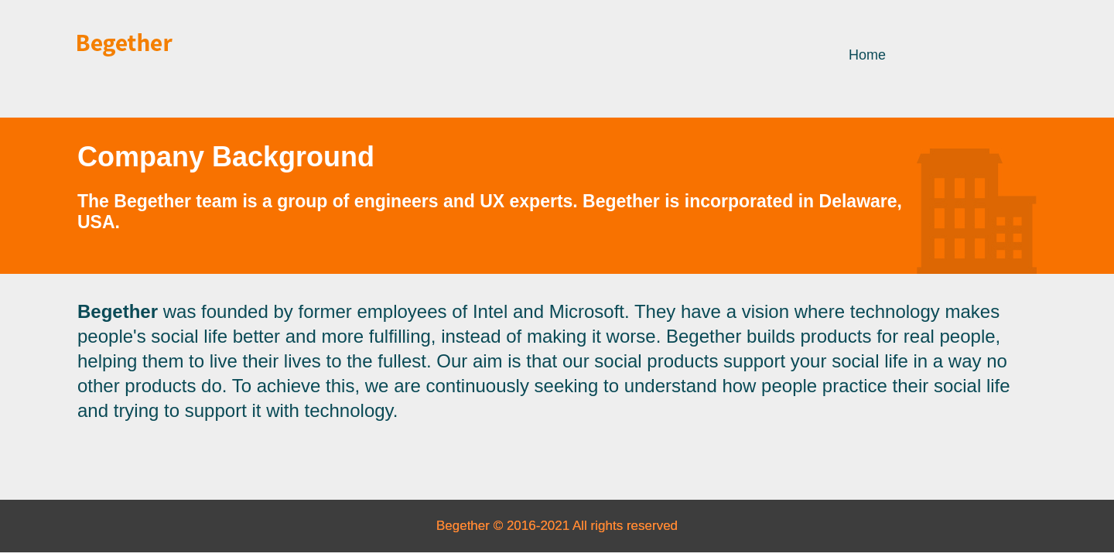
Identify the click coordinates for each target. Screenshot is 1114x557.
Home (867, 55)
